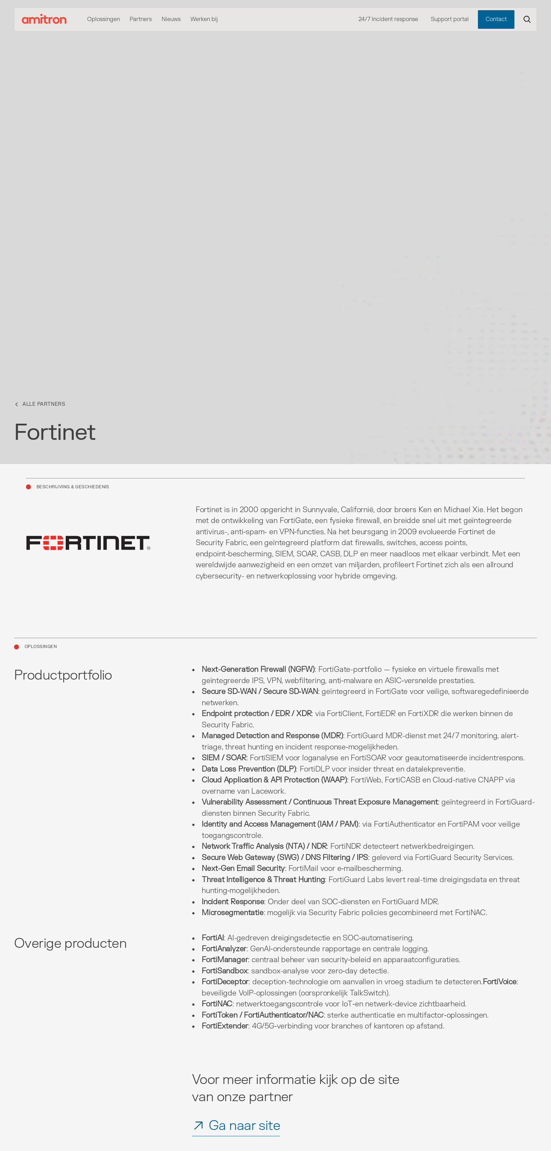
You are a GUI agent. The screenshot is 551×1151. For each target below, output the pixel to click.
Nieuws (171, 19)
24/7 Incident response (388, 19)
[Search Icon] (527, 19)
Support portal (450, 19)
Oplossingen (103, 19)
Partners (141, 19)
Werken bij (204, 19)
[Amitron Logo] (44, 19)
